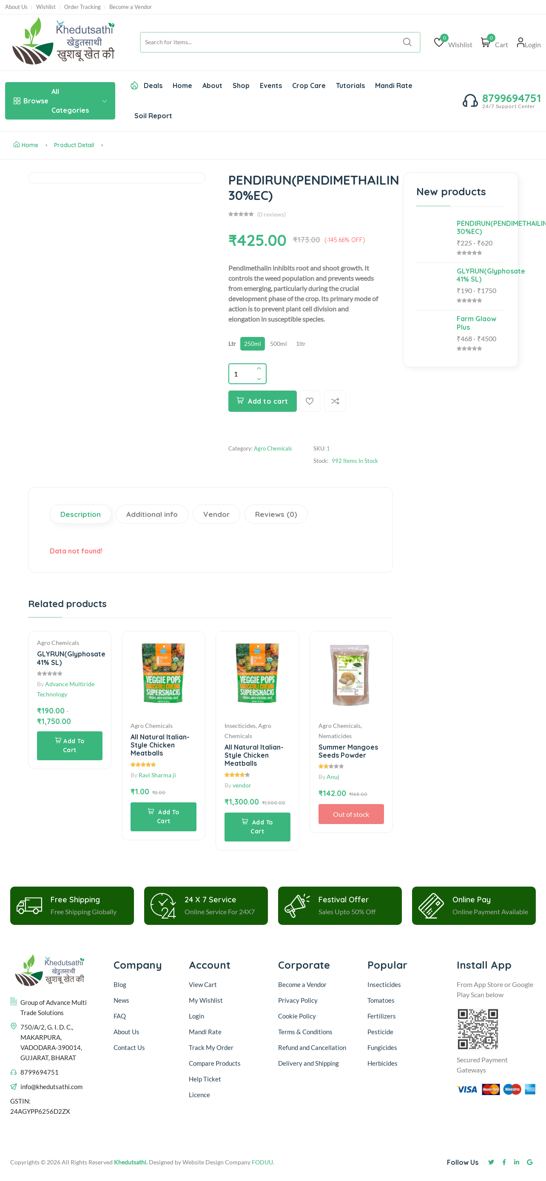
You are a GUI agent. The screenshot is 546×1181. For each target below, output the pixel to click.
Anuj (333, 776)
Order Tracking (82, 7)
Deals (146, 85)
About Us (16, 7)
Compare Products (215, 1063)
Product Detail (74, 145)
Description (80, 514)
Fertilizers (381, 1016)
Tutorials (350, 85)
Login (196, 1016)
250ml (252, 343)
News (121, 1000)
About (212, 85)
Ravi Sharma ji (157, 775)
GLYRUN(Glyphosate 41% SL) (71, 658)
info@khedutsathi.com (51, 1086)
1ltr (301, 343)
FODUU (262, 1162)
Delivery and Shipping (309, 1063)
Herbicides (382, 1063)
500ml (278, 343)
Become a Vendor (130, 7)
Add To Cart (70, 745)
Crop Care (309, 85)
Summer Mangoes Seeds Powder (348, 751)
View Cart (203, 984)
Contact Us (129, 1047)
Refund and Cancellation (312, 1047)
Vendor (216, 514)
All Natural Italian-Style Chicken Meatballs (160, 745)
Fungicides (382, 1047)
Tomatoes (381, 1000)
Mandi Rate (393, 85)
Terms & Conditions (305, 1032)
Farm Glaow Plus (476, 322)
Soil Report (153, 115)
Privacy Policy (298, 1000)
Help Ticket (205, 1079)
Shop (241, 85)
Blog (120, 984)
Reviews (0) (276, 514)
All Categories (60, 100)
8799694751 (511, 98)
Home (182, 85)
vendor (242, 785)
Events (271, 85)
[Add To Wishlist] (309, 401)
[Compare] (335, 401)
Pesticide (380, 1032)
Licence (199, 1094)
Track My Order (211, 1047)
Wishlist (46, 7)
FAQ (120, 1016)
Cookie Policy (297, 1016)
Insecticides (384, 984)
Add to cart (262, 401)
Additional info (152, 514)
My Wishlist (206, 1000)
